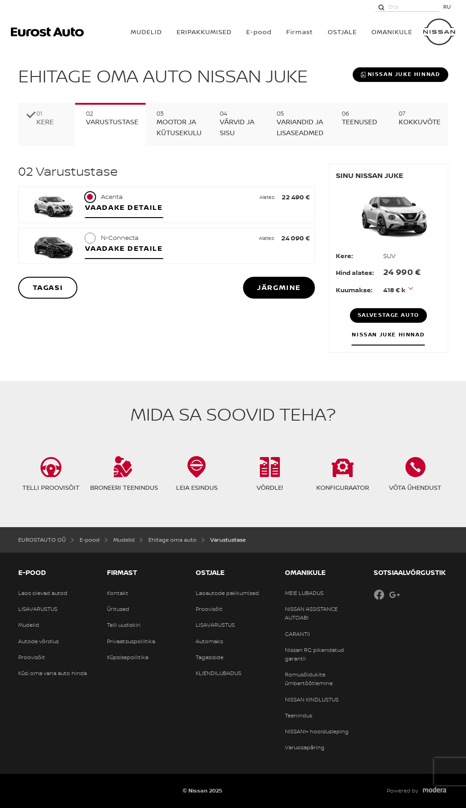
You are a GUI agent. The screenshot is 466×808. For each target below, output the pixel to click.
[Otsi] (381, 7)
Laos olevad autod (42, 593)
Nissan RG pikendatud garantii (314, 654)
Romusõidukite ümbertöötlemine (309, 679)
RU (447, 6)
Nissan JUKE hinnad (400, 74)
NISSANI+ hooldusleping (317, 731)
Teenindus (298, 715)
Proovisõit (31, 657)
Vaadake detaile (124, 207)
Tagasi (48, 287)
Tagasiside (209, 657)
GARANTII (297, 634)
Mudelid (28, 625)
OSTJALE (342, 31)
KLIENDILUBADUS (218, 673)
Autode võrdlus (38, 641)
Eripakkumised (204, 31)
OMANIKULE (391, 31)
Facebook (379, 594)
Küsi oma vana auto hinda (52, 673)
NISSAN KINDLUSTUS (312, 699)
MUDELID (146, 31)
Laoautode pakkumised (227, 593)
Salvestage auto (388, 315)
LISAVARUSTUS (37, 609)
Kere (45, 122)
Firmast (299, 31)
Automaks (209, 641)
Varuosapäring (304, 747)
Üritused (118, 609)
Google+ (394, 594)
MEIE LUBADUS (304, 593)
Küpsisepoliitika (127, 657)
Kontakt (117, 593)
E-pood (259, 31)
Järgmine (279, 287)
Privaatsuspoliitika (131, 641)
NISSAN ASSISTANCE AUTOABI (311, 613)
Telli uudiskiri (124, 625)
